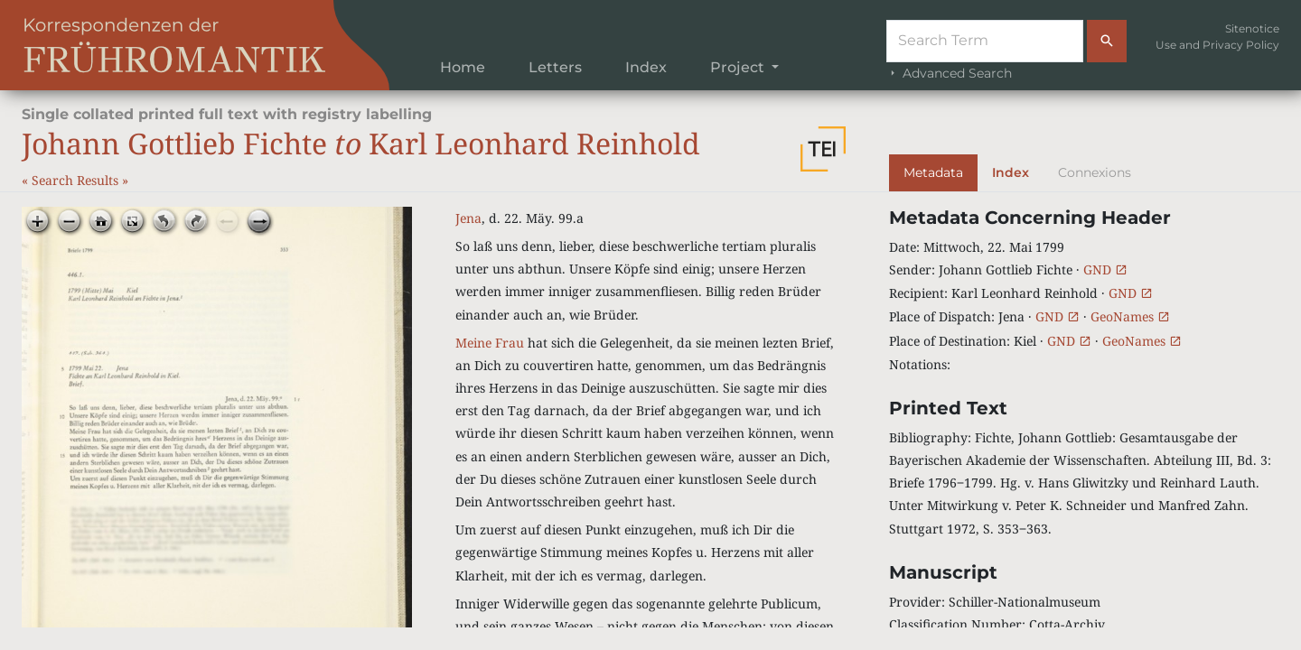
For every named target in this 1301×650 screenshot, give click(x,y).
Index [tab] (1010, 172)
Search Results (77, 180)
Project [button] (739, 67)
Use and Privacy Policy (1217, 44)
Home (462, 67)
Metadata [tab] (933, 172)
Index (646, 67)
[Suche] (984, 41)
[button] (823, 149)
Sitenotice (1252, 28)
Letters (555, 67)
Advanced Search (949, 73)
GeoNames (1130, 316)
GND (1105, 269)
